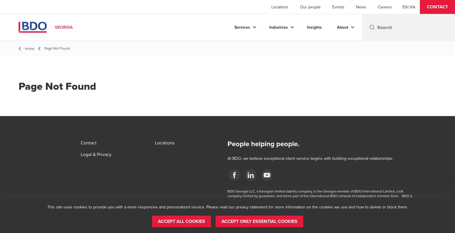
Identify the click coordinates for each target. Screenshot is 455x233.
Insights (314, 27)
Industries (278, 27)
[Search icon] (372, 27)
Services (242, 27)
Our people (310, 7)
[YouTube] (267, 175)
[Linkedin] (251, 175)
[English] (405, 7)
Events (338, 7)
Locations (279, 7)
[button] (437, 7)
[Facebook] (234, 175)
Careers (385, 7)
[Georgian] (412, 7)
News (361, 7)
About (342, 27)
